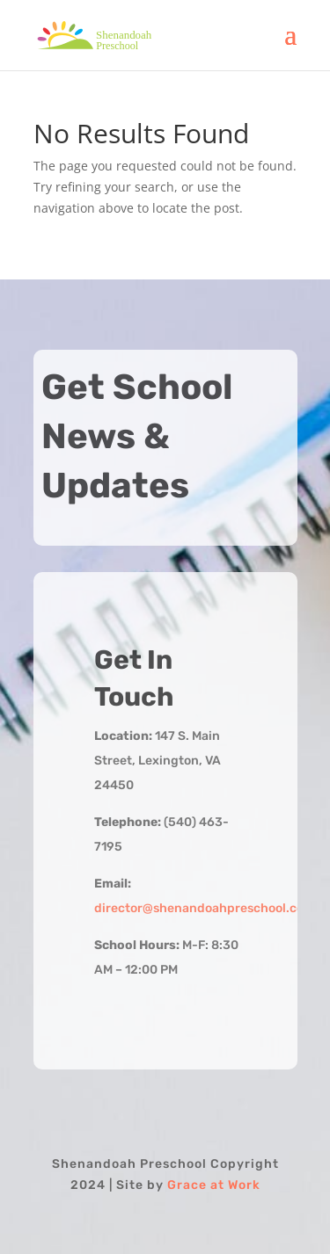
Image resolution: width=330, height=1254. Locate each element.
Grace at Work (213, 1185)
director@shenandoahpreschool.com (204, 908)
